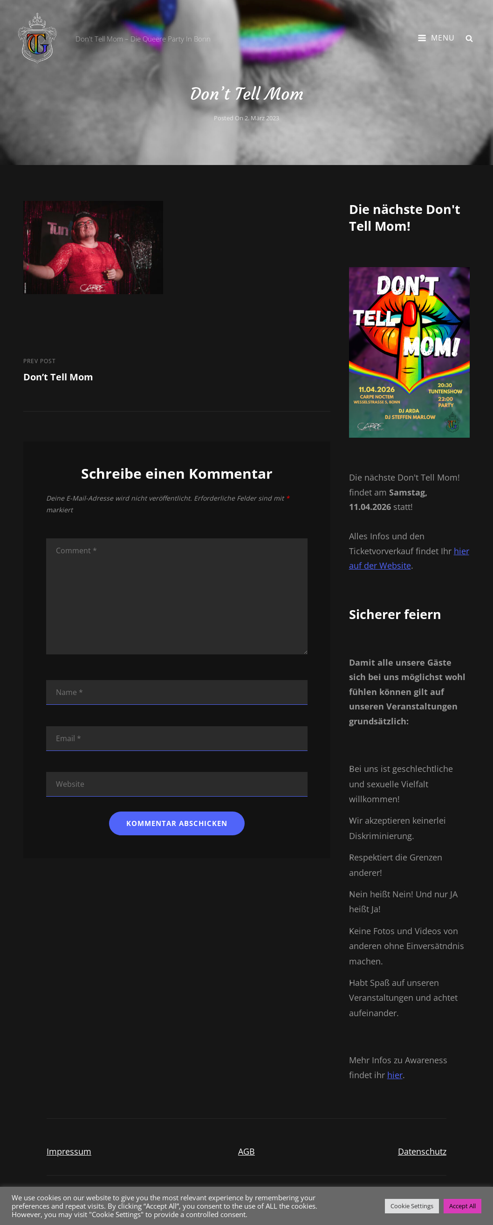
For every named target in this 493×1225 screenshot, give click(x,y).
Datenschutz (422, 1151)
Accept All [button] (462, 1206)
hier (395, 1074)
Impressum (69, 1151)
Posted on (246, 118)
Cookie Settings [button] (411, 1206)
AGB (246, 1151)
